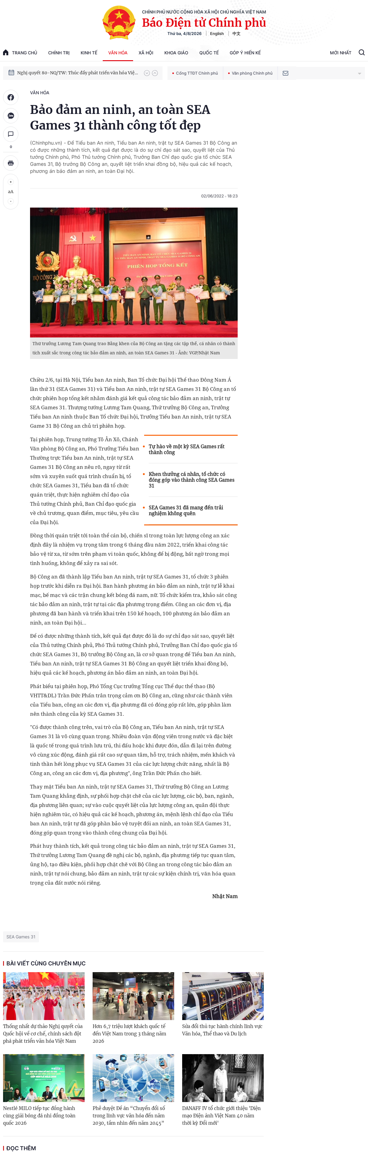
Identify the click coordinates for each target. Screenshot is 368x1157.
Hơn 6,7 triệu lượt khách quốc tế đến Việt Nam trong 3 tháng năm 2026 (129, 1033)
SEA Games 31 (21, 936)
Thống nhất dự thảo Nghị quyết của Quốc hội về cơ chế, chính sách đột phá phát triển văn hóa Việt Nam (42, 1033)
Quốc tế (209, 52)
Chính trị (59, 52)
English (217, 33)
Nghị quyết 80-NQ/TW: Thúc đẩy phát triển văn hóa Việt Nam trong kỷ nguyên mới (77, 73)
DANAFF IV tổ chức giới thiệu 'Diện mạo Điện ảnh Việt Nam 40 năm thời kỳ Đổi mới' (221, 1115)
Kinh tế (89, 52)
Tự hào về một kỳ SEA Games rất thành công (186, 449)
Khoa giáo (176, 52)
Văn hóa (118, 52)
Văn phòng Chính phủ (250, 73)
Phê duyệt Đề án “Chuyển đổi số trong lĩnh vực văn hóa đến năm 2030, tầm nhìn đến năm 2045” (129, 1115)
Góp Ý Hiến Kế (245, 52)
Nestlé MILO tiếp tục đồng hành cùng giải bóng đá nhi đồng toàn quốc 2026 (39, 1115)
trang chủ (20, 52)
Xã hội (146, 52)
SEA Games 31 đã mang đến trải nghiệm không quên (186, 510)
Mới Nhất (340, 52)
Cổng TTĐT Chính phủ (195, 73)
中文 (236, 33)
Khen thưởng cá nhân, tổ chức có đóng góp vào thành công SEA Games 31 (191, 480)
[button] (147, 73)
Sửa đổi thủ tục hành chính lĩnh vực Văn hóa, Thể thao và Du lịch (222, 1030)
